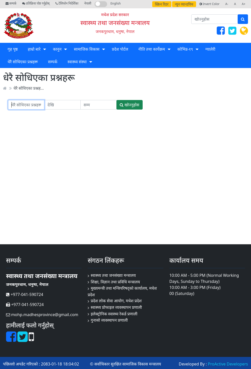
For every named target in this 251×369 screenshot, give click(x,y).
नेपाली (87, 3)
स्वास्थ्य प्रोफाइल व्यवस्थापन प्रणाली (116, 307)
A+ (243, 4)
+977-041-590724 (24, 294)
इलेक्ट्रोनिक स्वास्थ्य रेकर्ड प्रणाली (114, 314)
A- (226, 4)
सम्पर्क (11, 3)
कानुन (57, 49)
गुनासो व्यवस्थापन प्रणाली (109, 320)
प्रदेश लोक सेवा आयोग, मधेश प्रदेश (116, 301)
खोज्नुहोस (129, 105)
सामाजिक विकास (86, 49)
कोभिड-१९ (185, 49)
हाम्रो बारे (34, 49)
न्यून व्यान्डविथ (184, 4)
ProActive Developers (228, 364)
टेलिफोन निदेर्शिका (66, 3)
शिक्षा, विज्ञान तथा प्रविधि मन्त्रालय (115, 282)
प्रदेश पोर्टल (120, 49)
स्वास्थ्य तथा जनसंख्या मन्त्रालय (115, 22)
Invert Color (209, 4)
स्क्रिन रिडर (162, 4)
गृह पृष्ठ (13, 49)
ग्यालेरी (210, 49)
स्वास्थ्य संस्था (77, 61)
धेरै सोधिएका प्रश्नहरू (23, 61)
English (115, 3)
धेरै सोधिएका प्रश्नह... (28, 88)
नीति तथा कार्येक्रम (151, 49)
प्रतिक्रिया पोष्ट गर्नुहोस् (35, 3)
